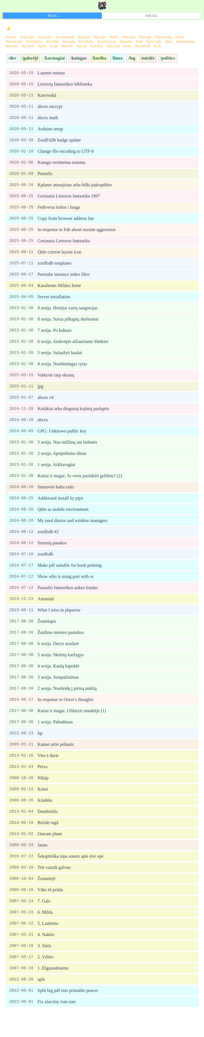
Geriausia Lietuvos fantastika (63, 245)
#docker (99, 37)
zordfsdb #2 (48, 543)
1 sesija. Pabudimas (55, 738)
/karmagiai (54, 58)
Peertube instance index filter (63, 279)
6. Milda (45, 933)
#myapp (68, 41)
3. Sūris (44, 967)
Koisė (42, 807)
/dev (12, 58)
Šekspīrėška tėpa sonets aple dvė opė (70, 876)
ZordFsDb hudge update (59, 142)
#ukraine (113, 46)
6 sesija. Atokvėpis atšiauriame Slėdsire (72, 348)
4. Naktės (45, 956)
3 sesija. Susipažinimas (58, 692)
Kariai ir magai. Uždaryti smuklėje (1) (71, 727)
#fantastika (163, 37)
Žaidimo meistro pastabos (60, 646)
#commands (64, 37)
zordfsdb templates (54, 268)
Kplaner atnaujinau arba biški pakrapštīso (74, 187)
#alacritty (27, 37)
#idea (179, 37)
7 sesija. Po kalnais (54, 337)
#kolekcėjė (14, 41)
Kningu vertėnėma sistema (61, 165)
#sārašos (96, 46)
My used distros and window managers (72, 532)
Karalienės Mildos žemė (59, 291)
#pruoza (12, 46)
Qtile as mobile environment (63, 520)
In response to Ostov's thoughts (65, 715)
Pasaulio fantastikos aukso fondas (67, 600)
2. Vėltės (45, 979)
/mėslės (148, 58)
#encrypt (129, 37)
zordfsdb (45, 566)
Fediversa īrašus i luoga (58, 210)
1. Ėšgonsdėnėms (52, 990)
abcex (42, 428)
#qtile (42, 46)
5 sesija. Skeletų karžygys (60, 669)
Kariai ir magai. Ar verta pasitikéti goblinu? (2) (79, 486)
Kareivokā (46, 96)
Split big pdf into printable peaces (67, 1013)
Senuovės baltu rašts (55, 497)
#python (28, 46)
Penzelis (44, 176)
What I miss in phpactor (58, 623)
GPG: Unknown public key (61, 440)
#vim (128, 46)
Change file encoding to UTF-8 (65, 153)
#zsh (157, 46)
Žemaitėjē (46, 899)
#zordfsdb (143, 46)
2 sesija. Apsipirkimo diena (61, 463)
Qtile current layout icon (59, 256)
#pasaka (126, 41)
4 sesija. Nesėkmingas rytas (62, 371)
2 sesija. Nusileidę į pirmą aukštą (67, 704)
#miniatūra (34, 41)
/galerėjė (30, 58)
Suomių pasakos (52, 554)
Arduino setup (50, 130)
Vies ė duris (47, 772)
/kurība (99, 58)
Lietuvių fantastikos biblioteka (64, 84)
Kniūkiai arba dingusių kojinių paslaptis (73, 417)
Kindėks (44, 818)
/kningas (78, 58)
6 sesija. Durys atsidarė (58, 658)
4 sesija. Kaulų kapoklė (58, 681)
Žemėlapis (46, 635)
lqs (40, 749)
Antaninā (45, 612)
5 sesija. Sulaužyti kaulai (59, 360)
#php (169, 41)
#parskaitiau (106, 41)
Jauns (42, 864)
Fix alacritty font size (56, 1025)
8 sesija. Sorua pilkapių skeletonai (67, 325)
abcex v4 (45, 405)
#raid (54, 46)
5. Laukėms (47, 944)
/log (131, 58)
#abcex (11, 37)
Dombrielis (47, 830)
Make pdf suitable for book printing (69, 577)
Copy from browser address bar (65, 222)
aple (41, 1002)
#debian (84, 37)
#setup (81, 46)
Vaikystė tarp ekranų (55, 382)
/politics (167, 58)
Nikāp (42, 795)
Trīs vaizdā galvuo (54, 887)
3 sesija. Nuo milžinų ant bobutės (67, 451)
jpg (40, 394)
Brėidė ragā (47, 841)
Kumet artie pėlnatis (55, 761)
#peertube (154, 41)
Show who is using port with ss (65, 589)
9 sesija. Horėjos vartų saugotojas (67, 314)
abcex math (47, 119)
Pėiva (42, 784)
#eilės (113, 37)
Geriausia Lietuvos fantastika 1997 (68, 199)
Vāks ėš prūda (50, 910)
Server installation (53, 302)
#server (67, 46)
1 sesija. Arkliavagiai (56, 474)
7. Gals (43, 922)
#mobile (52, 41)
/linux (117, 58)
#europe (145, 37)
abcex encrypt (49, 107)
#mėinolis (86, 41)
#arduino (45, 37)
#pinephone (185, 41)
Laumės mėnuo (51, 73)
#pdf (139, 41)
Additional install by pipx (60, 509)
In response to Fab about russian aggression (76, 233)
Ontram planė (49, 853)
